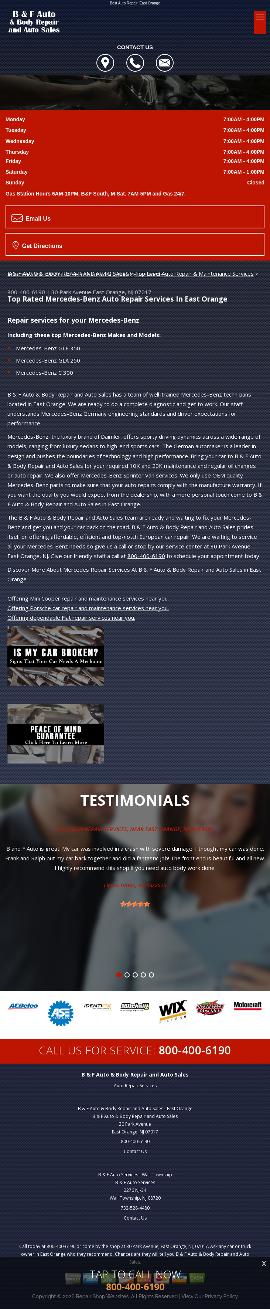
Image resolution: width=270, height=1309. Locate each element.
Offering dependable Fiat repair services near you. (71, 617)
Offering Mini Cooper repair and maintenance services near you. (88, 598)
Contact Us (135, 1151)
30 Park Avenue (71, 292)
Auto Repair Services (135, 1085)
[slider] (135, 904)
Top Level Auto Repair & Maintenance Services (194, 273)
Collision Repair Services (92, 829)
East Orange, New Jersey (179, 829)
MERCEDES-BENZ (140, 274)
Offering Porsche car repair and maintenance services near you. (88, 608)
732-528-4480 (135, 1208)
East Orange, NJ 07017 (122, 292)
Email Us (31, 218)
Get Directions (37, 245)
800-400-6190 (26, 292)
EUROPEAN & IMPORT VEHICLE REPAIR (59, 274)
